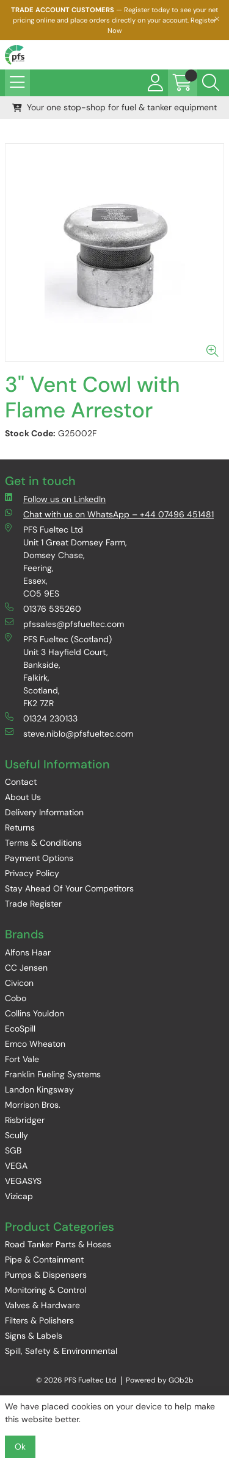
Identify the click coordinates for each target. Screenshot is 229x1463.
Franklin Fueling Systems (53, 1074)
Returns (20, 827)
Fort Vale (22, 1059)
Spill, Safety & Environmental (61, 1350)
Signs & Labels (33, 1335)
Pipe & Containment (44, 1259)
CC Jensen (26, 967)
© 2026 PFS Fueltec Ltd (76, 1380)
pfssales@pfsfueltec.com (64, 623)
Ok (20, 1446)
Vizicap (19, 1196)
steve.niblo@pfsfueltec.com (69, 733)
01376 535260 (43, 608)
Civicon (19, 982)
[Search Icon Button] (210, 82)
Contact (21, 781)
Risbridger (25, 1119)
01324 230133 (41, 718)
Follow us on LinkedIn (55, 499)
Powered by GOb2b (160, 1380)
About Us (23, 797)
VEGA (16, 1165)
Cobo (15, 998)
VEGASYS (23, 1180)
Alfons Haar (28, 952)
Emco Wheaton (35, 1043)
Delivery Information (44, 812)
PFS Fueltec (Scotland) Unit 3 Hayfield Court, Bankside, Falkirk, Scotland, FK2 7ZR (58, 671)
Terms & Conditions (43, 842)
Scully (16, 1135)
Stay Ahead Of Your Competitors (69, 888)
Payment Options (39, 857)
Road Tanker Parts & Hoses (58, 1244)
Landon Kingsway (39, 1089)
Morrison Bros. (32, 1104)
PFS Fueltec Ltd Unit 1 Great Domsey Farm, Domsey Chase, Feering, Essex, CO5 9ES (66, 561)
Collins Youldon (34, 1013)
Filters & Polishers (39, 1320)
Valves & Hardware (42, 1305)
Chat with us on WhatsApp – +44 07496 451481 (109, 514)
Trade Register (33, 903)
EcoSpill (20, 1028)
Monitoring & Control (45, 1289)
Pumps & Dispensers (46, 1274)
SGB (13, 1150)
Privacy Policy (32, 873)
